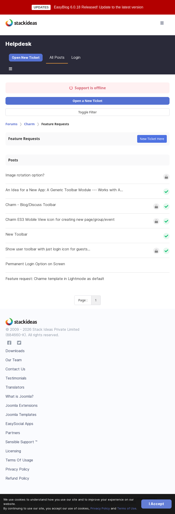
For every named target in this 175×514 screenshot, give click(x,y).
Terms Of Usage (19, 460)
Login (75, 57)
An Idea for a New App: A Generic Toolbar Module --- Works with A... (64, 190)
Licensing (13, 451)
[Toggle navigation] (162, 23)
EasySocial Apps (19, 423)
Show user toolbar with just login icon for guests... (47, 249)
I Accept (156, 503)
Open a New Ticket (88, 101)
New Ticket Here (152, 139)
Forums (11, 124)
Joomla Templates (20, 414)
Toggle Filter (87, 112)
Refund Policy (17, 478)
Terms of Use (126, 508)
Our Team (13, 360)
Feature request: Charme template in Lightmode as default (54, 278)
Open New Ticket (26, 57)
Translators (14, 387)
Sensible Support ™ (21, 442)
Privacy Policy (100, 508)
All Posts (56, 57)
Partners (12, 432)
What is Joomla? (19, 396)
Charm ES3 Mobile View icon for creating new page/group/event (60, 219)
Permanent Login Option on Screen (35, 264)
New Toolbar (16, 234)
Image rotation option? (24, 175)
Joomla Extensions (21, 405)
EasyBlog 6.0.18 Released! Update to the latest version (98, 7)
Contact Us (15, 369)
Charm (29, 124)
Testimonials (15, 378)
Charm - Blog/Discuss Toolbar (30, 204)
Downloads (15, 351)
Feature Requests (24, 138)
